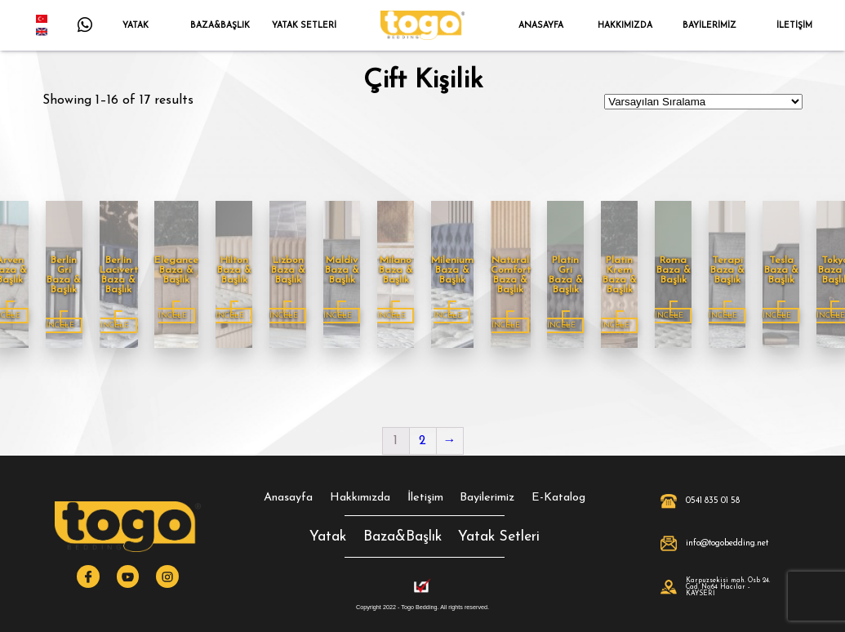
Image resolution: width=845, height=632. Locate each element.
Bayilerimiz (487, 498)
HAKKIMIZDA (625, 25)
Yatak (327, 537)
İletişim (425, 498)
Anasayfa (288, 498)
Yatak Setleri (499, 537)
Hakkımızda (360, 498)
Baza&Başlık (402, 537)
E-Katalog (558, 498)
